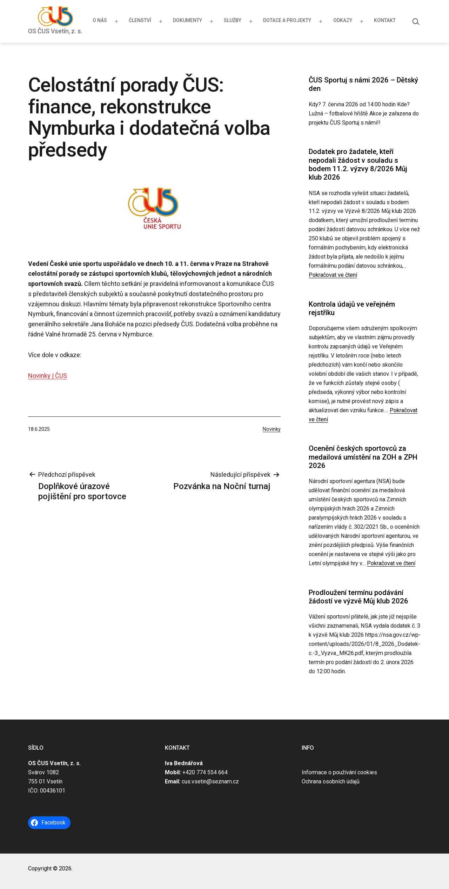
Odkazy (342, 20)
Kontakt (385, 20)
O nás (100, 20)
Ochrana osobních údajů (331, 781)
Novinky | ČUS (47, 375)
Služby (232, 20)
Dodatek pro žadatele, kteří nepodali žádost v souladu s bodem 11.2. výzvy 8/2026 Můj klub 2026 (358, 164)
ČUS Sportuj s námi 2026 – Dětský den (363, 84)
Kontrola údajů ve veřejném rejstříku (352, 308)
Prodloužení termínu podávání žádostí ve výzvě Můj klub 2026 (358, 596)
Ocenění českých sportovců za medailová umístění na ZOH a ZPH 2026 (363, 457)
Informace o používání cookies (339, 772)
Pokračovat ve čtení (333, 275)
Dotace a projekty (287, 20)
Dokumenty (187, 20)
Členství (140, 20)
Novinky (272, 429)
